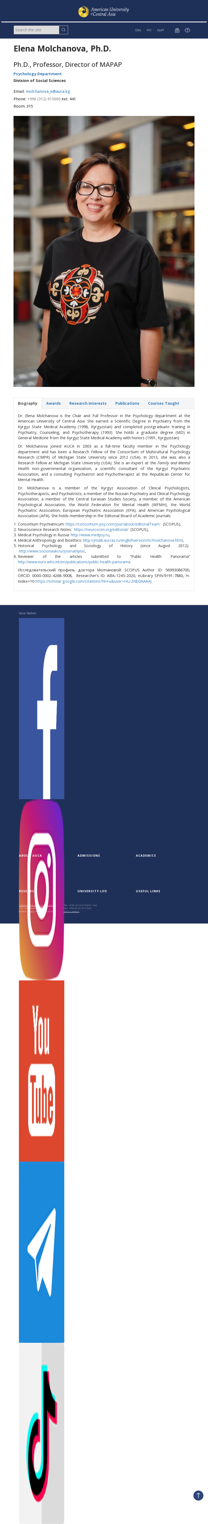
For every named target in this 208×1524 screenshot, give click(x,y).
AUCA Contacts (72, 911)
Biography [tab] (28, 403)
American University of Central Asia (37, 905)
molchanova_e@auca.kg (48, 91)
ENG (138, 30)
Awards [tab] (53, 403)
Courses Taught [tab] (163, 403)
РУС (149, 30)
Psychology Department (38, 73)
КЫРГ (160, 30)
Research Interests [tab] (88, 403)
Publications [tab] (127, 403)
